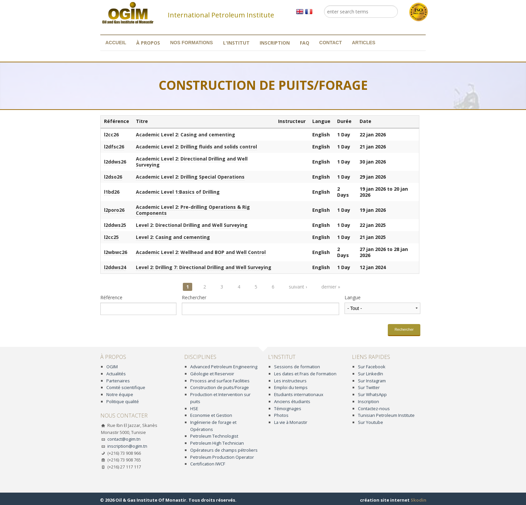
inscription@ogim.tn (127, 446)
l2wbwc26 (115, 252)
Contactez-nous (374, 408)
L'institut (236, 43)
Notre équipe (119, 394)
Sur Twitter (369, 387)
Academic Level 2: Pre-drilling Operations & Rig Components (193, 210)
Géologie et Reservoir (212, 374)
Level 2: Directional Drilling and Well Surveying (192, 225)
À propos (148, 43)
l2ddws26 (115, 162)
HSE (194, 408)
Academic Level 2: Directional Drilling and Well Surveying (192, 161)
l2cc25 (111, 237)
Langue (353, 297)
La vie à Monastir (290, 422)
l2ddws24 (115, 267)
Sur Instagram (372, 381)
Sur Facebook (371, 367)
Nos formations (191, 42)
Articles (363, 42)
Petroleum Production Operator (222, 457)
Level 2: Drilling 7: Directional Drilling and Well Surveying (203, 267)
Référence (111, 297)
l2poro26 (114, 210)
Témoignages (287, 408)
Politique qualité (122, 401)
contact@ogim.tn (124, 439)
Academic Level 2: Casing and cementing (185, 134)
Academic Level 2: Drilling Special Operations (190, 177)
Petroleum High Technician (217, 443)
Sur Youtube (370, 422)
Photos (281, 415)
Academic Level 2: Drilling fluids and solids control (196, 146)
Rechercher (194, 297)
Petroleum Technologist (214, 436)
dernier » (330, 286)
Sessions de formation (297, 367)
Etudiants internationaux (298, 394)
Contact (330, 42)
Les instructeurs (290, 381)
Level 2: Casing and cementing (173, 237)
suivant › (298, 286)
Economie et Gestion (211, 415)
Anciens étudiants (292, 401)
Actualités (116, 374)
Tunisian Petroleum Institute (386, 415)
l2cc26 (111, 134)
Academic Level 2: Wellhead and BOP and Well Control (201, 252)
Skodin (418, 500)
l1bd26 (111, 192)
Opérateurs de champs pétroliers (224, 450)
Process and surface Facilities (220, 381)
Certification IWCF (207, 464)
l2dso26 (113, 177)
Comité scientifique (125, 387)
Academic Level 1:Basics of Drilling (178, 192)
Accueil (115, 42)
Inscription (275, 43)
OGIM (112, 367)
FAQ (304, 43)
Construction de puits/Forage (219, 387)
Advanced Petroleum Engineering (223, 367)
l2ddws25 (115, 225)
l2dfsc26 (114, 146)
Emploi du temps (291, 387)
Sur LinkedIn (370, 374)
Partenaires (118, 381)
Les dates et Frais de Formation (305, 374)
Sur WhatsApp (372, 394)
